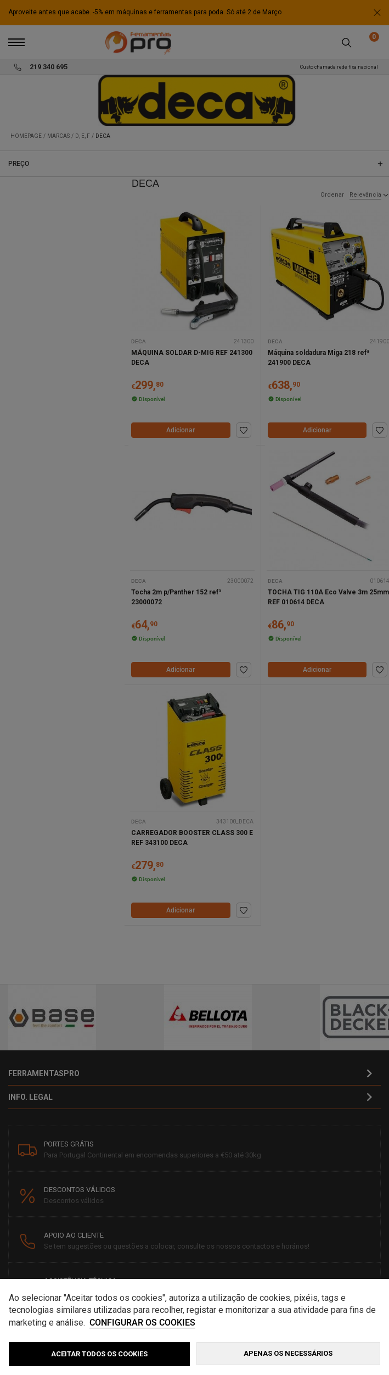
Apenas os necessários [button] (288, 1353)
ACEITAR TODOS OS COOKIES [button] (99, 1354)
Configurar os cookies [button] (142, 1323)
